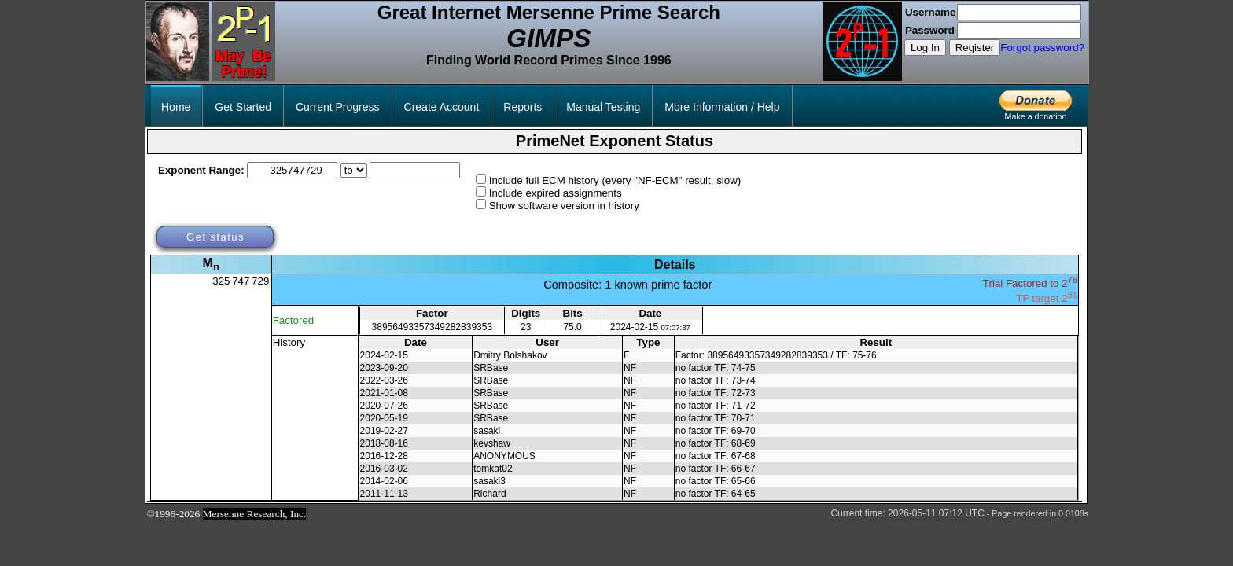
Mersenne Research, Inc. (255, 514)
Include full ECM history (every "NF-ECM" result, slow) (615, 180)
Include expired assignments (555, 193)
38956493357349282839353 (432, 327)
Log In (925, 47)
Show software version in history (564, 205)
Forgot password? (1042, 47)
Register (975, 47)
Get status (215, 237)
